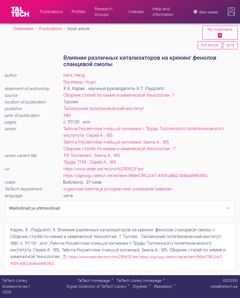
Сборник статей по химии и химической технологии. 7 (118, 95)
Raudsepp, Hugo (79, 82)
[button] (231, 11)
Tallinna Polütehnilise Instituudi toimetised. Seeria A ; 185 (116, 142)
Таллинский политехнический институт (103, 109)
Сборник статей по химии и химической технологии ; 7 (119, 149)
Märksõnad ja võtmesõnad (34, 208)
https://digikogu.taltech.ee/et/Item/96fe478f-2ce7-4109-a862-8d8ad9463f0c (135, 175)
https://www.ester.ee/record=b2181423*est (103, 169)
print (230, 45)
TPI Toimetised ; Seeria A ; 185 (91, 155)
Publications (50, 29)
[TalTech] (20, 11)
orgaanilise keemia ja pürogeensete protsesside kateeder (117, 189)
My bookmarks (220, 32)
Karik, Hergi (74, 75)
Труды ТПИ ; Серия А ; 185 (89, 162)
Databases (23, 29)
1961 (67, 115)
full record (209, 45)
